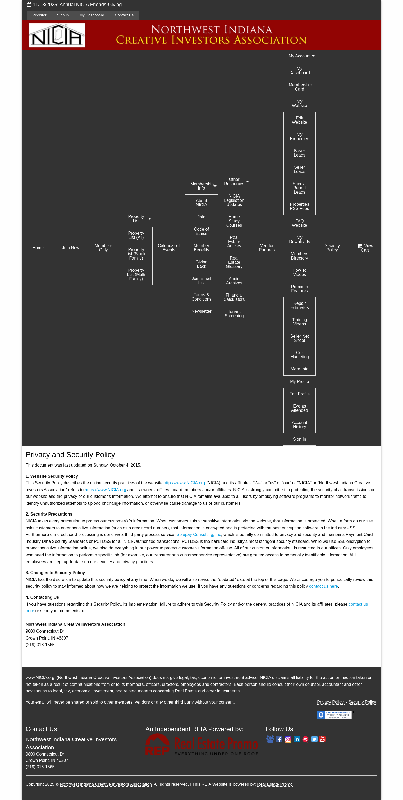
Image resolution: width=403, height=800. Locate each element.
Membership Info (202, 186)
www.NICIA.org (40, 677)
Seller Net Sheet (299, 338)
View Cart (365, 247)
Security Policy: (363, 702)
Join (201, 217)
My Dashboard (91, 15)
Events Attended (299, 408)
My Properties (299, 136)
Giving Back (201, 264)
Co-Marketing (299, 354)
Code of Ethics (201, 231)
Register (39, 15)
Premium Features (299, 288)
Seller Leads (299, 169)
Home (38, 247)
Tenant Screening (234, 313)
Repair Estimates (299, 305)
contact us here (323, 586)
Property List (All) (136, 235)
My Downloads (299, 239)
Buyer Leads (299, 153)
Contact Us (124, 15)
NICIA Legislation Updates (234, 200)
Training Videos (299, 322)
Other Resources (234, 181)
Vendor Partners (267, 247)
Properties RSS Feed (299, 206)
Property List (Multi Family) (136, 274)
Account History (299, 424)
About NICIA (201, 202)
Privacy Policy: (331, 702)
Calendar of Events (169, 247)
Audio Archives (234, 280)
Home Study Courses (234, 220)
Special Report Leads (299, 187)
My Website (299, 103)
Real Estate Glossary (234, 262)
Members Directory (299, 256)
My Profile (299, 381)
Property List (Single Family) (136, 253)
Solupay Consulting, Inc (199, 534)
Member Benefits (201, 247)
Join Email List (201, 280)
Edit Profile (299, 394)
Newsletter (201, 311)
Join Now (71, 247)
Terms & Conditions (201, 297)
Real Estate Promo (274, 784)
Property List (136, 218)
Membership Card (300, 87)
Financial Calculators (234, 297)
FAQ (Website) (300, 223)
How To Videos (299, 272)
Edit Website (299, 120)
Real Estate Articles (234, 241)
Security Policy (332, 247)
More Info (300, 369)
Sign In (63, 15)
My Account (299, 56)
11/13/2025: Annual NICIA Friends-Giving (74, 4)
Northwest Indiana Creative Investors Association (106, 784)
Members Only (103, 247)
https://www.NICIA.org (184, 483)
